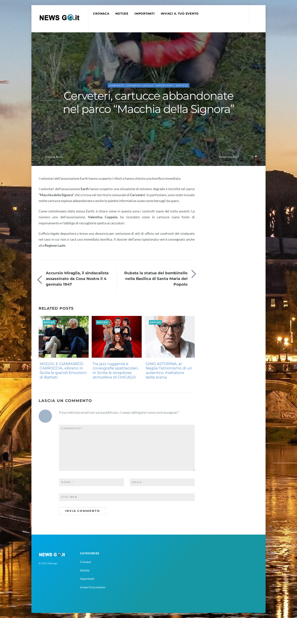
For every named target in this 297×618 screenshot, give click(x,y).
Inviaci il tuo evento (180, 13)
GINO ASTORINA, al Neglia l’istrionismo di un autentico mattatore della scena (169, 370)
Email (138, 482)
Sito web (69, 496)
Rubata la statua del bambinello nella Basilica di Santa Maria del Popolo (156, 279)
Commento (72, 428)
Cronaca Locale (140, 85)
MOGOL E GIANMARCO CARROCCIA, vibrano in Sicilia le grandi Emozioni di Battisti (63, 370)
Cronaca (101, 13)
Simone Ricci (54, 157)
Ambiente (116, 85)
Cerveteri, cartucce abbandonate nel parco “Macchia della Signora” (148, 102)
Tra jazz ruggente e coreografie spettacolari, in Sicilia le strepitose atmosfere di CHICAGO (115, 370)
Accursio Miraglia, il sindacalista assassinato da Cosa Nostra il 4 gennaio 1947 (77, 279)
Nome (67, 482)
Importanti (144, 13)
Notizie (121, 13)
